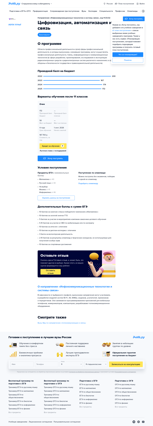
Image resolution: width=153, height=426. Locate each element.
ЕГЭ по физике (85, 403)
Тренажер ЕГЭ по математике (21, 391)
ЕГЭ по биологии (86, 396)
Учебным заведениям (18, 422)
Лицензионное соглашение (40, 422)
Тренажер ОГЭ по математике (56, 391)
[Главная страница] (14, 3)
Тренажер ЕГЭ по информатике (22, 405)
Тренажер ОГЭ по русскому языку (58, 387)
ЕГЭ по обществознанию (90, 392)
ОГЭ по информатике (124, 399)
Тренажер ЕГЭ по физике (19, 409)
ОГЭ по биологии (122, 396)
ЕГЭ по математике (87, 388)
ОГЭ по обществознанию (125, 392)
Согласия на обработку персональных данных (84, 372)
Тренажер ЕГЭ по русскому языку (23, 387)
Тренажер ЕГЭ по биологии (20, 401)
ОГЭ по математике (123, 388)
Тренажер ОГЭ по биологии (56, 401)
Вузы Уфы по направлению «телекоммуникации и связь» (62, 323)
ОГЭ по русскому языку (125, 384)
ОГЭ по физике (121, 403)
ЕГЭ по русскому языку (89, 384)
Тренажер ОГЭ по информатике (57, 405)
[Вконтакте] (133, 421)
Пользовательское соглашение (67, 422)
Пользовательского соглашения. (125, 372)
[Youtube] (143, 421)
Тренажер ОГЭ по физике (55, 409)
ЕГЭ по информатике (88, 399)
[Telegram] (138, 421)
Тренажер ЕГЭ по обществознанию (16, 396)
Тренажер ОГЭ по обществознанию (51, 396)
